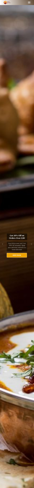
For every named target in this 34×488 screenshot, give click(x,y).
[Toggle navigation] (29, 2)
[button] (2, 244)
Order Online (17, 255)
